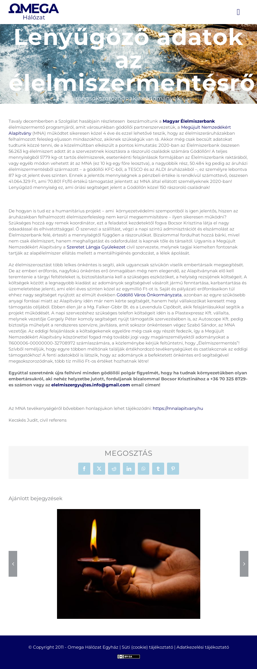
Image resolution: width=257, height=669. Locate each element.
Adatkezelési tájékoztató (202, 647)
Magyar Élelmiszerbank (189, 121)
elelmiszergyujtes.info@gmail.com (90, 385)
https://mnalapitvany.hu (178, 408)
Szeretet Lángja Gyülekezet (96, 247)
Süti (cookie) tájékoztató (147, 647)
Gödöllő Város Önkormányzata (149, 295)
